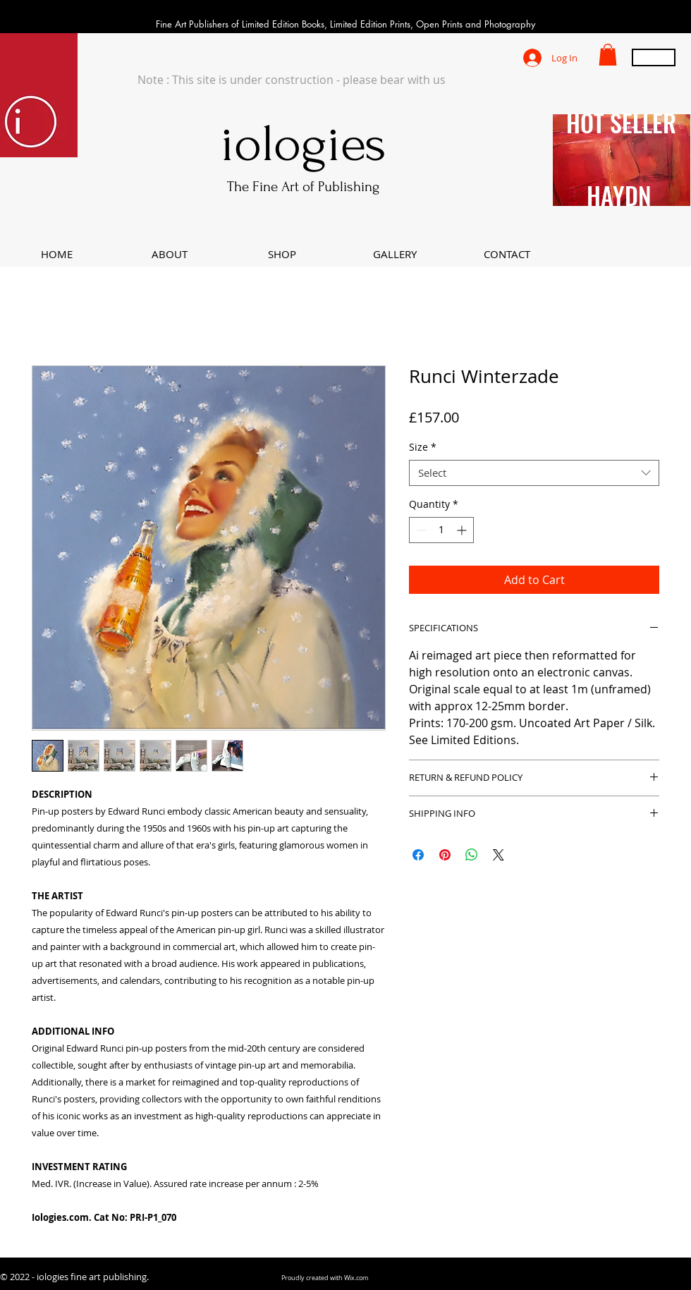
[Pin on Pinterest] (444, 854)
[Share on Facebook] (418, 854)
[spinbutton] (441, 530)
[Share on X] (498, 854)
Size (422, 447)
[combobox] (534, 473)
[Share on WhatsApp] (471, 854)
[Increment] (463, 530)
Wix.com (356, 1278)
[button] (608, 55)
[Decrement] (420, 530)
